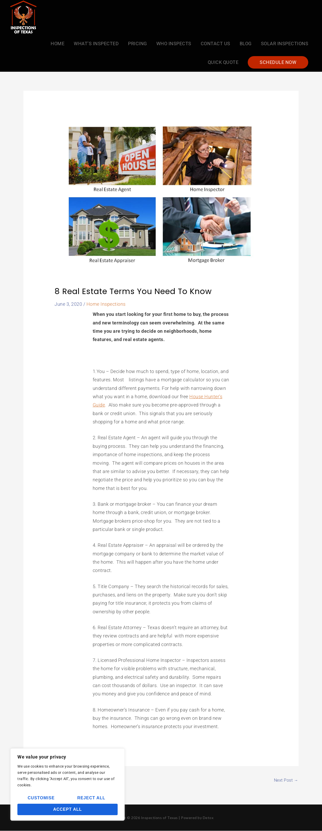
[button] (278, 62)
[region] (67, 784)
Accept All (67, 809)
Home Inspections (106, 304)
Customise (41, 798)
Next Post (286, 780)
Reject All (91, 798)
